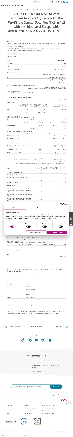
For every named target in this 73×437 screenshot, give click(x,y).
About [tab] (57, 207)
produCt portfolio (49, 405)
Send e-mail (49, 367)
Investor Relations (30, 408)
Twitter (30, 340)
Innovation (10, 408)
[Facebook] (61, 2)
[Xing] (70, 2)
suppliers (28, 411)
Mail (50, 340)
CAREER (27, 405)
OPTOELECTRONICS (48, 408)
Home (13, 431)
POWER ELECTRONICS (49, 411)
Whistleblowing (22, 435)
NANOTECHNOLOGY (49, 414)
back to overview (36, 326)
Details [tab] (36, 207)
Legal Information (5, 435)
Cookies (14, 435)
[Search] (52, 2)
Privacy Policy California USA (42, 431)
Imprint (19, 431)
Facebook (23, 340)
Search (56, 386)
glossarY (28, 414)
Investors (8, 6)
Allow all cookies (57, 232)
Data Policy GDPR (28, 431)
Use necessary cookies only (36, 232)
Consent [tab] (15, 207)
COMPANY (9, 411)
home (2, 6)
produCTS (9, 405)
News (13, 6)
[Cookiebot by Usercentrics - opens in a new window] (61, 204)
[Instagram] (64, 2)
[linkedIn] (67, 2)
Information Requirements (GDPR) (59, 431)
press (8, 414)
